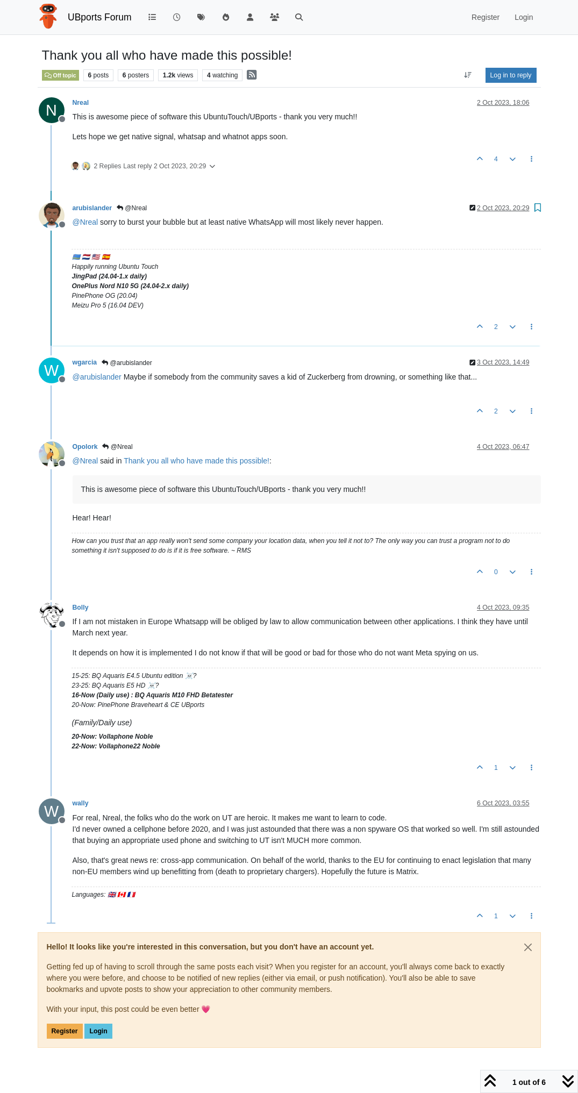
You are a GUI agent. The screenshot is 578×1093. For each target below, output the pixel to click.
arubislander (92, 208)
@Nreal (132, 208)
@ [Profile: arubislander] (97, 377)
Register (65, 1031)
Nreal (81, 102)
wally (81, 803)
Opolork (85, 447)
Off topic (60, 75)
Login (98, 1031)
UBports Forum (100, 17)
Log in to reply (511, 75)
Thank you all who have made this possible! (196, 460)
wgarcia (85, 362)
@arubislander (127, 363)
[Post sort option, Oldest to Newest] (467, 75)
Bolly (81, 607)
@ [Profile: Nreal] (85, 222)
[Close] (528, 947)
